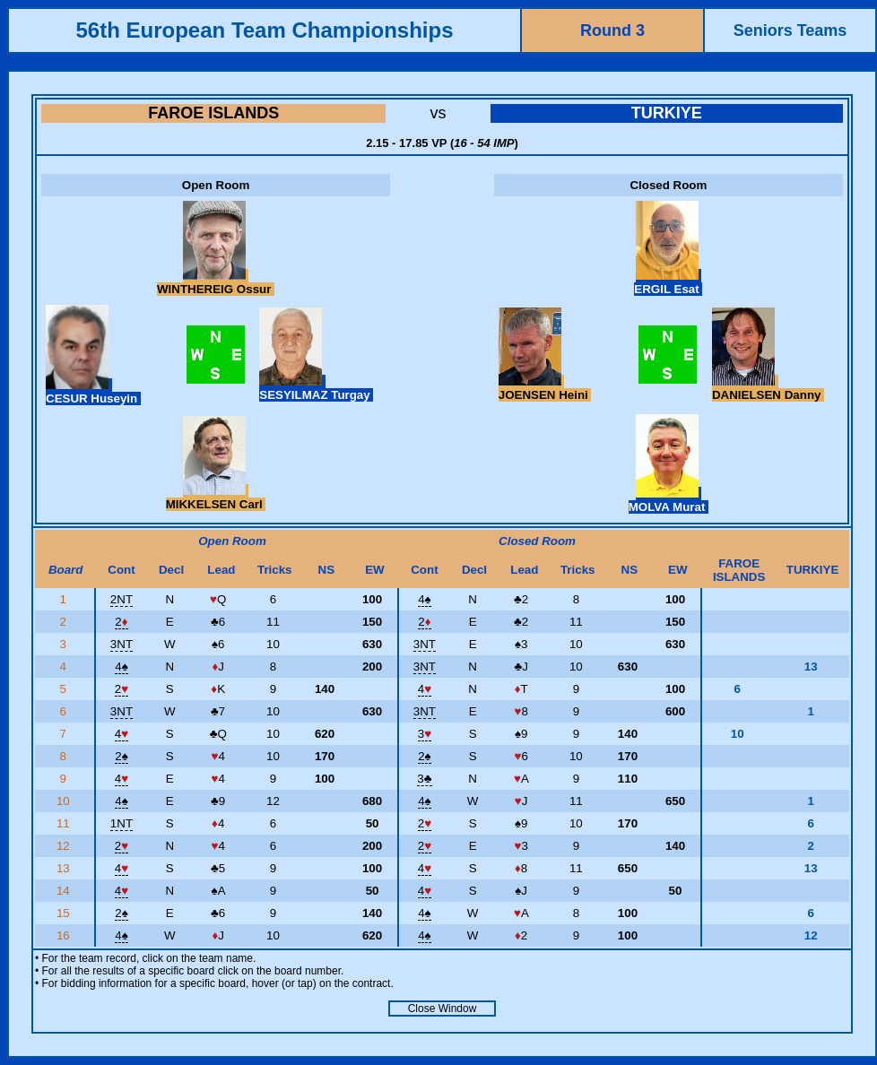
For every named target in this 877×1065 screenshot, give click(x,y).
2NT (121, 599)
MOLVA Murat (668, 500)
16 (65, 935)
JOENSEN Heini (545, 388)
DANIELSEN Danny (768, 388)
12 (65, 846)
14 (65, 890)
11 (65, 823)
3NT (121, 644)
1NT (121, 823)
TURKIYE (666, 113)
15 (65, 913)
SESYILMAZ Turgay (316, 388)
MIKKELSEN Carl (216, 497)
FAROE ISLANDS (213, 113)
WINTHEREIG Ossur (215, 282)
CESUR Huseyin (93, 391)
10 (65, 801)
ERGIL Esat (668, 282)
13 (65, 868)
